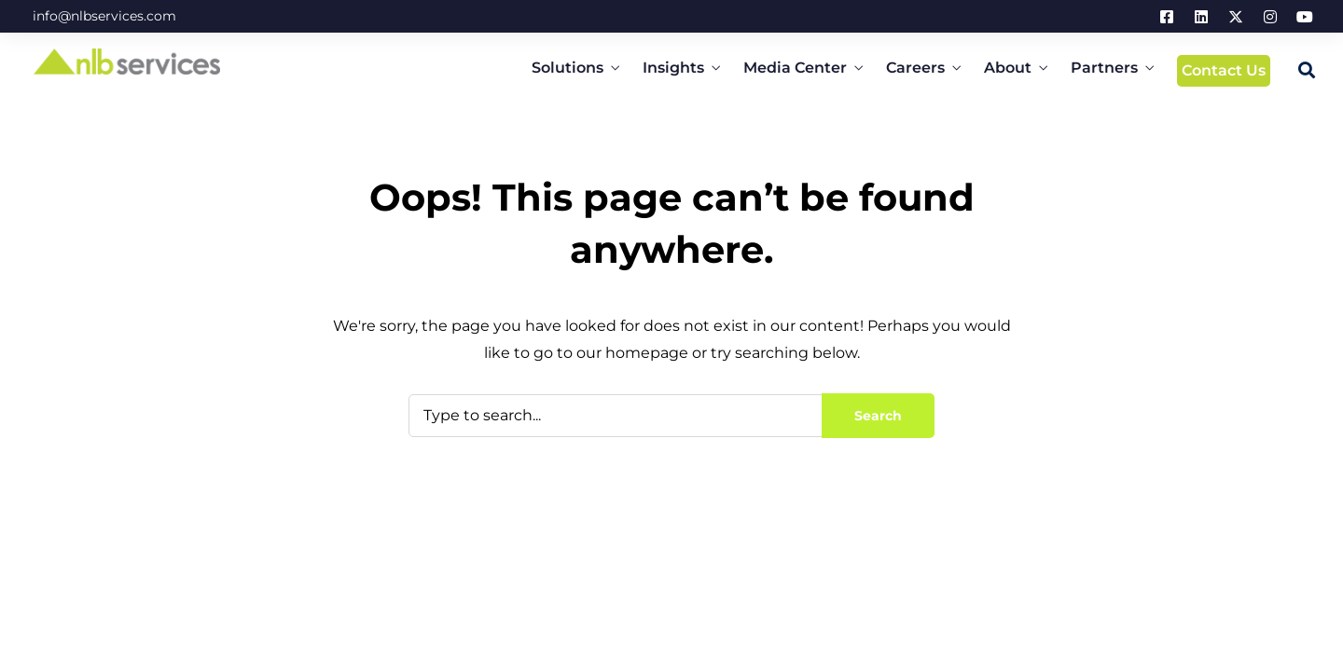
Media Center (795, 67)
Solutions (567, 67)
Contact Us (1224, 70)
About (1007, 67)
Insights (673, 67)
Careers (915, 67)
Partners (1104, 67)
